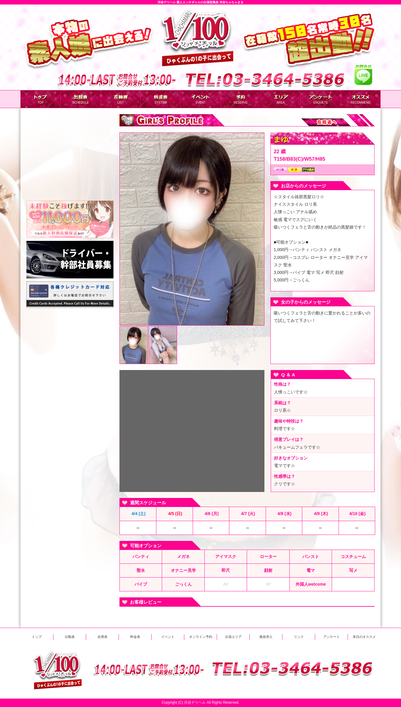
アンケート (331, 637)
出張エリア (233, 637)
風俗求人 (266, 637)
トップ (37, 637)
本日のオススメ (364, 637)
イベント (167, 637)
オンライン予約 (200, 637)
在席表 (102, 637)
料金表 (135, 637)
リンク (299, 637)
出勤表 (70, 637)
